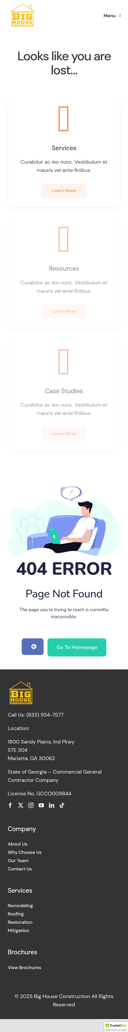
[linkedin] (51, 805)
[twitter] (20, 805)
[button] (116, 1027)
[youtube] (41, 805)
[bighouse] (22, 5)
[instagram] (31, 805)
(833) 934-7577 (44, 714)
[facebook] (10, 805)
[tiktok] (62, 805)
